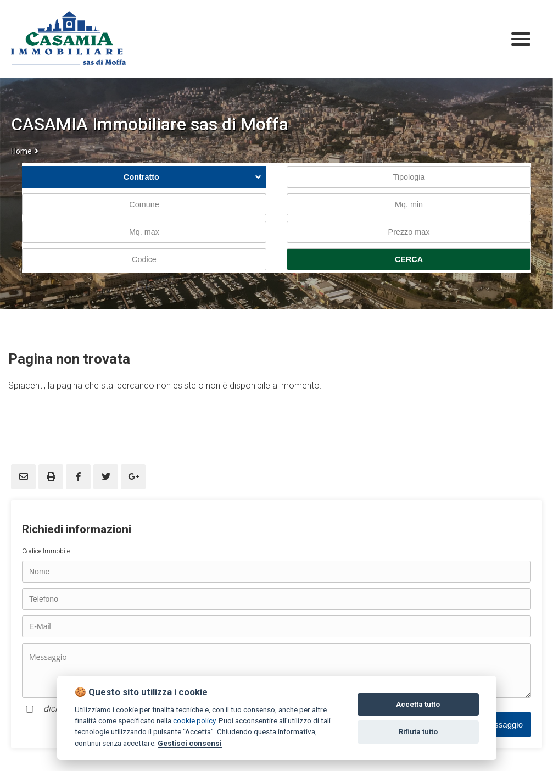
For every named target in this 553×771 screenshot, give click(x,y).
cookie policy (194, 720)
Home (21, 151)
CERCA (409, 259)
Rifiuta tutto (418, 732)
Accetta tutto (418, 704)
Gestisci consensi (190, 743)
